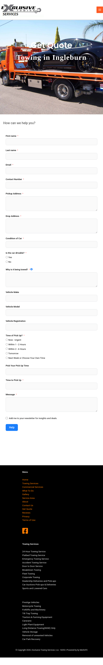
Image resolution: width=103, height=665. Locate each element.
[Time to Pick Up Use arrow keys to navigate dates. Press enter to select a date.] (51, 386)
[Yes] (7, 257)
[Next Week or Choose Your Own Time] (7, 358)
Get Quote (27, 509)
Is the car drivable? (15, 253)
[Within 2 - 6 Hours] (7, 349)
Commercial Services (32, 487)
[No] (7, 262)
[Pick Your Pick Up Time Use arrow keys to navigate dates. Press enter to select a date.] (51, 371)
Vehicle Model (13, 306)
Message (10, 394)
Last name (11, 150)
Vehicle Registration (16, 321)
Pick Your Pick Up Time (17, 365)
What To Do (28, 490)
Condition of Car (14, 238)
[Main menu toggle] (100, 10)
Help (11, 427)
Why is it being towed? (17, 269)
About (25, 501)
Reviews (26, 512)
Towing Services (30, 483)
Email (8, 164)
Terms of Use (28, 520)
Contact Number (14, 179)
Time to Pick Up (13, 380)
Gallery (25, 494)
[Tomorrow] (7, 353)
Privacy (25, 516)
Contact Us (27, 505)
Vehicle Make (12, 292)
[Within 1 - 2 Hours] (7, 344)
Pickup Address (13, 193)
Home (25, 479)
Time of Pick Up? (14, 335)
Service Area (28, 498)
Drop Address (12, 216)
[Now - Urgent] (7, 340)
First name (11, 136)
